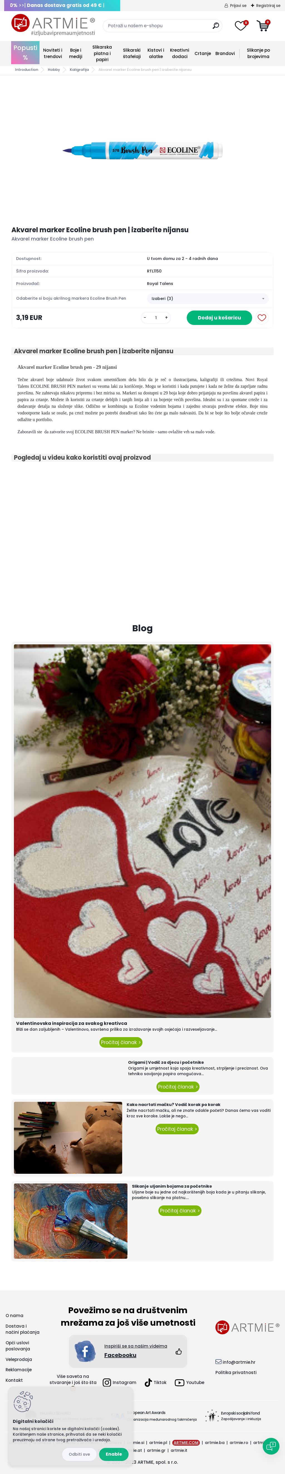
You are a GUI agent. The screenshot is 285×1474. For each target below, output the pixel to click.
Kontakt (14, 1380)
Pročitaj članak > (121, 1042)
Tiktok (155, 1382)
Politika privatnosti (236, 1372)
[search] (216, 27)
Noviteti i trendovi (52, 53)
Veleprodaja (19, 1359)
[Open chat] (271, 1446)
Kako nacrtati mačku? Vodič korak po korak (173, 1104)
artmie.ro (239, 1442)
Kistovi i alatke (156, 53)
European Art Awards (146, 1412)
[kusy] (156, 318)
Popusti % (25, 52)
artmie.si (135, 1442)
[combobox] (208, 298)
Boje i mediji (75, 53)
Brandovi (225, 53)
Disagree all (79, 1454)
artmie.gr (156, 1450)
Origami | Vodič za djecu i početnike (166, 1062)
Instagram (119, 1382)
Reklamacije (19, 1370)
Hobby (54, 69)
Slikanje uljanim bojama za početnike (172, 1186)
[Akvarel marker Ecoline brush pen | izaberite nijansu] (142, 150)
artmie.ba (215, 1442)
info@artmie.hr (239, 1362)
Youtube (189, 1382)
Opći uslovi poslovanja (18, 1346)
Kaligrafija (79, 69)
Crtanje (203, 53)
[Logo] (53, 25)
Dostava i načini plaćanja (23, 1329)
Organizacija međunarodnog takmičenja (162, 1419)
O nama (14, 1315)
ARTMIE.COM (186, 1442)
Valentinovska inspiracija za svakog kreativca (71, 1023)
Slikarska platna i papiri (102, 53)
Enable (114, 1454)
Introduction (26, 69)
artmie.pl (158, 1442)
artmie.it (179, 1450)
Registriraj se (268, 5)
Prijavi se (238, 5)
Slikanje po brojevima (258, 53)
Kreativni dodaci (179, 53)
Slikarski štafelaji (132, 53)
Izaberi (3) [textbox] (162, 298)
